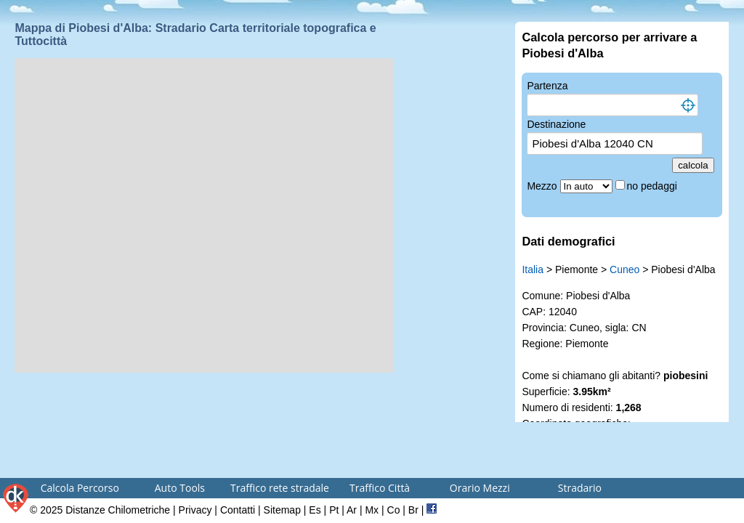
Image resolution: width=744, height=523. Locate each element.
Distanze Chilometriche (117, 510)
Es (314, 510)
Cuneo (624, 269)
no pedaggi (653, 186)
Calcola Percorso (80, 488)
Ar (352, 510)
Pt (334, 510)
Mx (372, 510)
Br (413, 510)
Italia (532, 269)
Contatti (237, 510)
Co (393, 510)
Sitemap (282, 510)
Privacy (195, 510)
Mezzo (543, 186)
